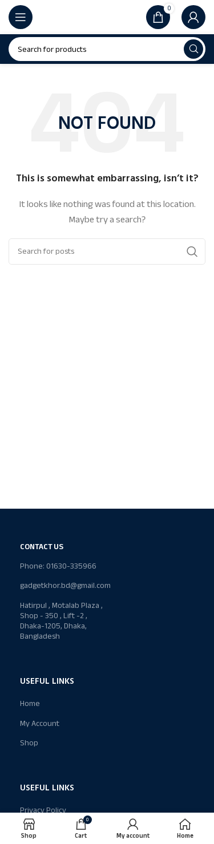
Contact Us (41, 546)
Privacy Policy (43, 810)
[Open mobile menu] (20, 17)
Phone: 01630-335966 (58, 566)
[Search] (107, 49)
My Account (39, 723)
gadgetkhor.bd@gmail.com (63, 585)
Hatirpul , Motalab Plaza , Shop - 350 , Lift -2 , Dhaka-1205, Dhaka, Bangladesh (61, 621)
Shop (29, 742)
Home (30, 703)
